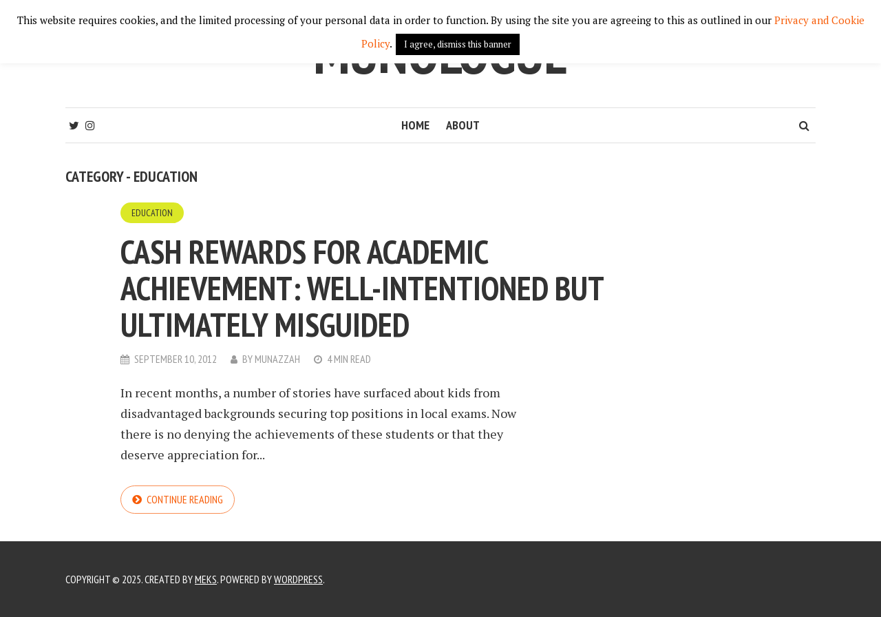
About (463, 125)
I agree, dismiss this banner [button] (457, 44)
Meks (206, 579)
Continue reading (185, 499)
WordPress (298, 579)
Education (152, 213)
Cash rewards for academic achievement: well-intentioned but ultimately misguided (361, 288)
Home (415, 125)
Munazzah (277, 359)
